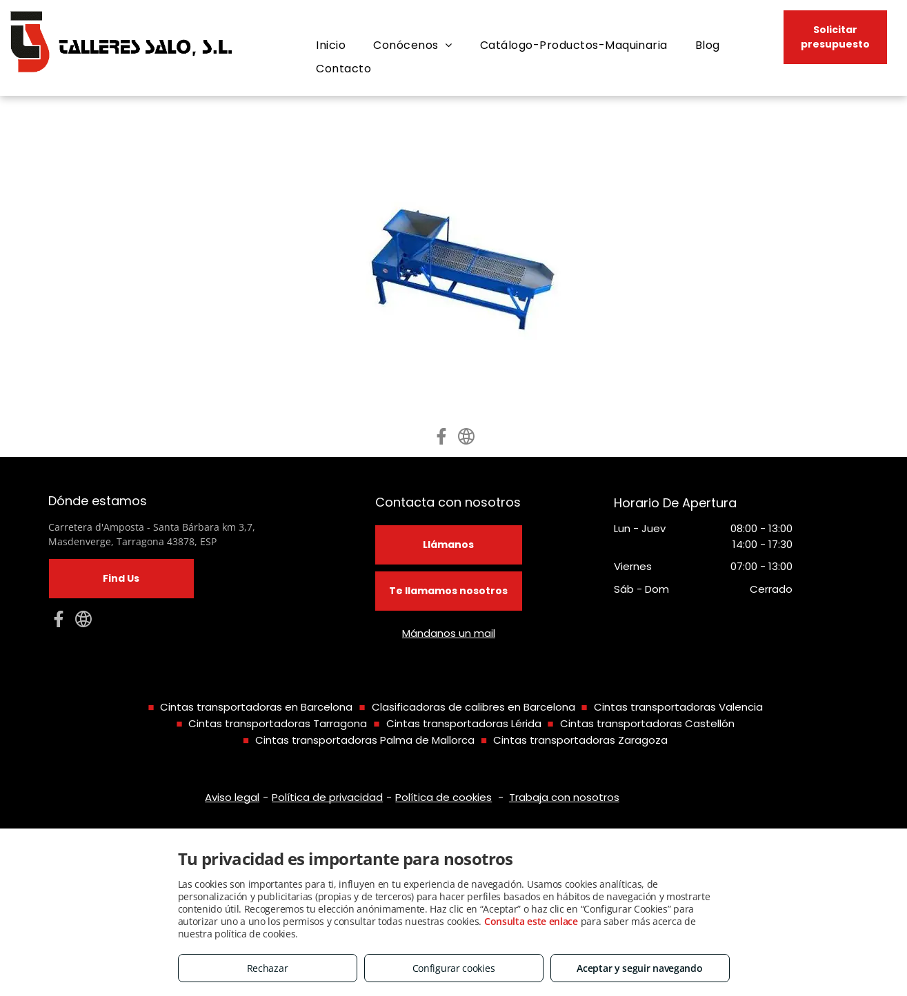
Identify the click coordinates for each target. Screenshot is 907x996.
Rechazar (267, 968)
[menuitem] (330, 45)
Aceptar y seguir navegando (639, 968)
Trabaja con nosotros (564, 797)
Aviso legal (232, 797)
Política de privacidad (327, 797)
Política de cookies (443, 797)
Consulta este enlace (531, 921)
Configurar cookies (453, 968)
